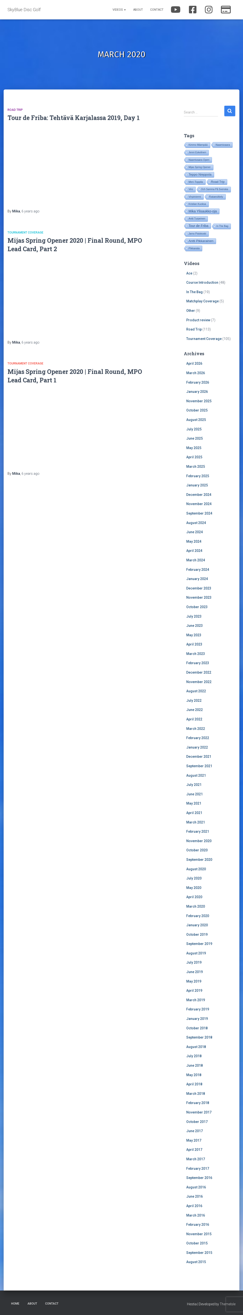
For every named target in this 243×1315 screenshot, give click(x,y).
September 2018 (199, 1037)
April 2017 (194, 1150)
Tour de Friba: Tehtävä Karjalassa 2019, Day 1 (74, 118)
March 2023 (195, 654)
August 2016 (196, 1187)
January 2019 (197, 1019)
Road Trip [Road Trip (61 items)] (218, 182)
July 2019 (194, 962)
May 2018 (193, 1075)
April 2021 (194, 813)
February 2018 (197, 1103)
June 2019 (194, 972)
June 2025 (194, 438)
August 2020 (196, 869)
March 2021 (195, 822)
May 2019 (193, 981)
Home (15, 1303)
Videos (119, 9)
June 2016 (194, 1196)
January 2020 (197, 925)
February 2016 (197, 1224)
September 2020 (199, 860)
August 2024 (196, 523)
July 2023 (194, 616)
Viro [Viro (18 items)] (190, 189)
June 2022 (194, 710)
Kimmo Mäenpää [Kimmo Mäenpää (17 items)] (197, 145)
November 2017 (198, 1112)
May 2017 (193, 1140)
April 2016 (194, 1206)
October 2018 (197, 1028)
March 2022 (195, 729)
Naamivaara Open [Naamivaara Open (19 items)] (198, 159)
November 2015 (198, 1234)
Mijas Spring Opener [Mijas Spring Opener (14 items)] (199, 167)
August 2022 (196, 691)
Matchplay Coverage (202, 301)
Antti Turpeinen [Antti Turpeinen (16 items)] (196, 218)
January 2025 (197, 485)
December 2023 (198, 588)
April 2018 (194, 1084)
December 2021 (198, 756)
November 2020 (198, 841)
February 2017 (197, 1168)
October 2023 (197, 607)
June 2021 (194, 794)
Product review (198, 320)
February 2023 (197, 663)
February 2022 (197, 738)
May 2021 (193, 803)
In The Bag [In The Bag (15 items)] (222, 226)
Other (190, 311)
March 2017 (195, 1159)
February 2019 (197, 1009)
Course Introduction (202, 282)
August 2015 (196, 1262)
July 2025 (194, 429)
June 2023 (194, 626)
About (138, 9)
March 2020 (195, 906)
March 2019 (195, 1000)
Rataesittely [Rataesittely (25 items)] (216, 196)
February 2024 (197, 570)
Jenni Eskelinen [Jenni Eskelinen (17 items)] (197, 152)
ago (31, 211)
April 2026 (194, 363)
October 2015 (197, 1243)
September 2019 (199, 944)
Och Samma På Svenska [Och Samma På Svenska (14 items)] (214, 189)
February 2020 (197, 916)
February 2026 (197, 382)
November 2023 (198, 597)
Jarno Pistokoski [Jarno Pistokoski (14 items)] (197, 233)
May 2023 (193, 635)
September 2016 (199, 1178)
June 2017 (194, 1131)
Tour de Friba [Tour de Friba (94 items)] (198, 226)
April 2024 (194, 551)
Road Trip (15, 110)
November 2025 (198, 401)
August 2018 (196, 1047)
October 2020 (197, 850)
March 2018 (195, 1094)
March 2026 (195, 373)
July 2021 (194, 785)
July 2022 (194, 700)
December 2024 (198, 495)
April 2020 (194, 897)
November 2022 (198, 682)
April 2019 (194, 990)
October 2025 (197, 410)
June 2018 (194, 1065)
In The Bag (194, 292)
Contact (156, 9)
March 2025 (195, 466)
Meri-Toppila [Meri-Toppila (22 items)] (195, 181)
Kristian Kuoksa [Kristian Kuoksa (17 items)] (197, 204)
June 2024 (194, 532)
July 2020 (194, 878)
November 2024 (198, 504)
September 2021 (199, 766)
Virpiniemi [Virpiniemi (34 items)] (194, 196)
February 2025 (197, 476)
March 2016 (195, 1215)
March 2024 (195, 560)
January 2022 (197, 747)
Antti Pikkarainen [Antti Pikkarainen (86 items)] (200, 241)
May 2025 (193, 448)
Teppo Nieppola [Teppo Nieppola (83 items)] (199, 174)
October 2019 (197, 934)
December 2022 (198, 672)
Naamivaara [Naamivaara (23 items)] (223, 144)
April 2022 (194, 719)
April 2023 (194, 644)
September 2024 (199, 513)
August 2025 (196, 420)
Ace (189, 273)
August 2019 (196, 953)
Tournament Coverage (25, 232)
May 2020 (193, 888)
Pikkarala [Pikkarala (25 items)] (194, 248)
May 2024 (193, 541)
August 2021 (196, 775)
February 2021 (197, 831)
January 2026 (197, 392)
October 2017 (197, 1122)
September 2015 (199, 1253)
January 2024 (197, 579)
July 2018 (194, 1056)
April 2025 (194, 457)
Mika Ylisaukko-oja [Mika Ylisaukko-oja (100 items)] (202, 211)
